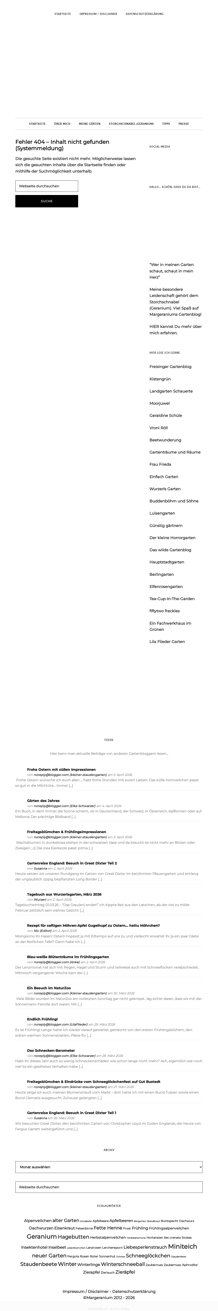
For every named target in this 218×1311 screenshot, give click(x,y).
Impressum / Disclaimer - (87, 1291)
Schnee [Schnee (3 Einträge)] (120, 1256)
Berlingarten (161, 574)
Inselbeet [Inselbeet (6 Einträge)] (57, 1247)
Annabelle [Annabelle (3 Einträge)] (86, 1221)
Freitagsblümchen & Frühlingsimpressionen (66, 832)
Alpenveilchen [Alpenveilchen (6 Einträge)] (38, 1220)
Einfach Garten (163, 476)
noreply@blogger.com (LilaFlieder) (60, 1024)
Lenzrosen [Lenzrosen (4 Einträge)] (93, 1247)
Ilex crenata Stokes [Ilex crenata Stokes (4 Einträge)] (178, 1237)
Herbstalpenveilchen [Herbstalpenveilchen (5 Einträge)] (108, 1237)
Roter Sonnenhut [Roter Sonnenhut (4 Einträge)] (102, 1256)
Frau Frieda (160, 464)
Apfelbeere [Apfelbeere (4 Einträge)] (101, 1221)
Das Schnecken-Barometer (51, 1051)
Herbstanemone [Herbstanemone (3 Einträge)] (136, 1238)
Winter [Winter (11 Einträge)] (67, 1264)
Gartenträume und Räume (175, 452)
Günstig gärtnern (165, 525)
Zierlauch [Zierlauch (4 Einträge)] (108, 1272)
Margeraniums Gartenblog (109, 69)
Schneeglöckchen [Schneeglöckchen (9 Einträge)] (148, 1256)
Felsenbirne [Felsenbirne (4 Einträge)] (84, 1228)
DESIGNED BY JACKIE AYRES (109, 1309)
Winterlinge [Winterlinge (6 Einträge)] (88, 1264)
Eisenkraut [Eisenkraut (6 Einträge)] (64, 1228)
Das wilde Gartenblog (170, 550)
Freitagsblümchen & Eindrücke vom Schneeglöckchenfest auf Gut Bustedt (93, 1082)
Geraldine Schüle (165, 415)
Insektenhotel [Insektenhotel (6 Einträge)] (34, 1247)
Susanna (40, 868)
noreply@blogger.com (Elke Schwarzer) (64, 806)
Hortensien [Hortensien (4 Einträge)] (154, 1237)
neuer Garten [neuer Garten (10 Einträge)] (49, 1256)
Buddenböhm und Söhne (173, 501)
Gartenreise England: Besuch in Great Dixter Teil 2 (72, 863)
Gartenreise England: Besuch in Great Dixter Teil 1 (71, 1113)
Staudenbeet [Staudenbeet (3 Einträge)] (178, 1256)
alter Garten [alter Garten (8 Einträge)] (65, 1220)
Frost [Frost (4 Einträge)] (127, 1228)
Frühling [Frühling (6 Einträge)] (140, 1228)
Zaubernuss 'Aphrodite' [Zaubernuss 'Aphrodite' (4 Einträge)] (181, 1265)
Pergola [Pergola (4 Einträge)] (73, 1256)
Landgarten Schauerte (171, 391)
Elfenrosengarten (166, 586)
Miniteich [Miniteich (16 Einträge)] (182, 1246)
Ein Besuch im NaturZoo (49, 988)
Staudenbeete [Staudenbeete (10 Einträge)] (38, 1264)
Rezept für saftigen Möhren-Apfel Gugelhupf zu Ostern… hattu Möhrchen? (93, 926)
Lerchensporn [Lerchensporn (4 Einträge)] (112, 1247)
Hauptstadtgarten (166, 562)
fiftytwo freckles (164, 611)
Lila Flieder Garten (167, 641)
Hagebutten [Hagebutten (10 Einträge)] (73, 1237)
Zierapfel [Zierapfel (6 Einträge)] (91, 1272)
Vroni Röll (158, 428)
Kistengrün (160, 379)
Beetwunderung (165, 440)
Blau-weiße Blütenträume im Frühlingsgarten (68, 957)
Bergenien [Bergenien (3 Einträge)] (140, 1221)
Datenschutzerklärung (133, 1291)
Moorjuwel (159, 403)
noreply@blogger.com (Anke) (57, 962)
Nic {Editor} (42, 931)
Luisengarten (162, 513)
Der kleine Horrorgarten (172, 537)
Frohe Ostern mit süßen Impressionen (61, 770)
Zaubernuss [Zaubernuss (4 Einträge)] (154, 1265)
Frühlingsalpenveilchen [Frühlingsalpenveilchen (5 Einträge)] (169, 1228)
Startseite (93, 165)
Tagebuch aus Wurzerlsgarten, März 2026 (64, 894)
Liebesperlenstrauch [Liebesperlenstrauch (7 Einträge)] (145, 1247)
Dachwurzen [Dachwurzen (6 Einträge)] (41, 1228)
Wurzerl (40, 900)
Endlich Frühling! (42, 1019)
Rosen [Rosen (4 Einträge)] (84, 1256)
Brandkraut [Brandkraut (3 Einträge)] (153, 1221)
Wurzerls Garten (165, 489)
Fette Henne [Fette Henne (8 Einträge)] (108, 1228)
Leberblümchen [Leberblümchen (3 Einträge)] (76, 1248)
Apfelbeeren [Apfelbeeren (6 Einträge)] (121, 1220)
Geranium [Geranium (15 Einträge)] (42, 1236)
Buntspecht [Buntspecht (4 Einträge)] (169, 1221)
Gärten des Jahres (43, 801)
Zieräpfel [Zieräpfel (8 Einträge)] (125, 1272)
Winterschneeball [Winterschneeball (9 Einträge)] (123, 1264)
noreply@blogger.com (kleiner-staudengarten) (70, 775)
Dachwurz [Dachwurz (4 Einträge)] (186, 1221)
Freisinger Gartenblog (170, 366)
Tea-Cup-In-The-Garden (172, 599)
